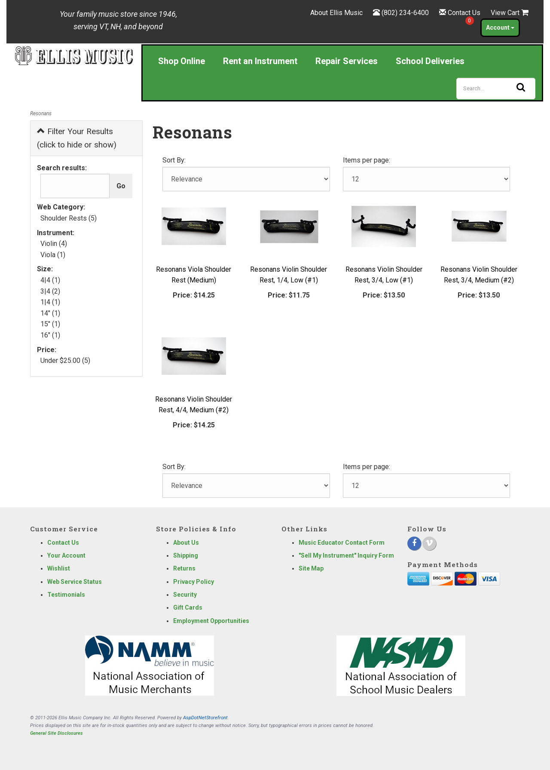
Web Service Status (74, 581)
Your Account (66, 555)
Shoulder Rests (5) (68, 218)
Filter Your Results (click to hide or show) (76, 138)
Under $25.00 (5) (65, 360)
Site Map (311, 568)
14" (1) (50, 313)
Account (500, 27)
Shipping (185, 555)
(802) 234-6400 (405, 13)
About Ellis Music (336, 13)
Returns (184, 568)
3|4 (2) (50, 291)
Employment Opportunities (211, 620)
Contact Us (464, 13)
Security (185, 594)
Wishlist (58, 568)
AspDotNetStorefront (205, 718)
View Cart (510, 13)
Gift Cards (187, 607)
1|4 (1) (50, 302)
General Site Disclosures (56, 733)
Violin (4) (53, 243)
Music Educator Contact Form (342, 542)
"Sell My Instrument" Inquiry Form (346, 555)
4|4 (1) (50, 280)
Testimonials (66, 594)
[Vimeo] (429, 543)
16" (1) (50, 335)
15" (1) (50, 324)
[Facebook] (414, 543)
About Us (186, 542)
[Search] (495, 88)
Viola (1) (52, 255)
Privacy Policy (193, 581)
